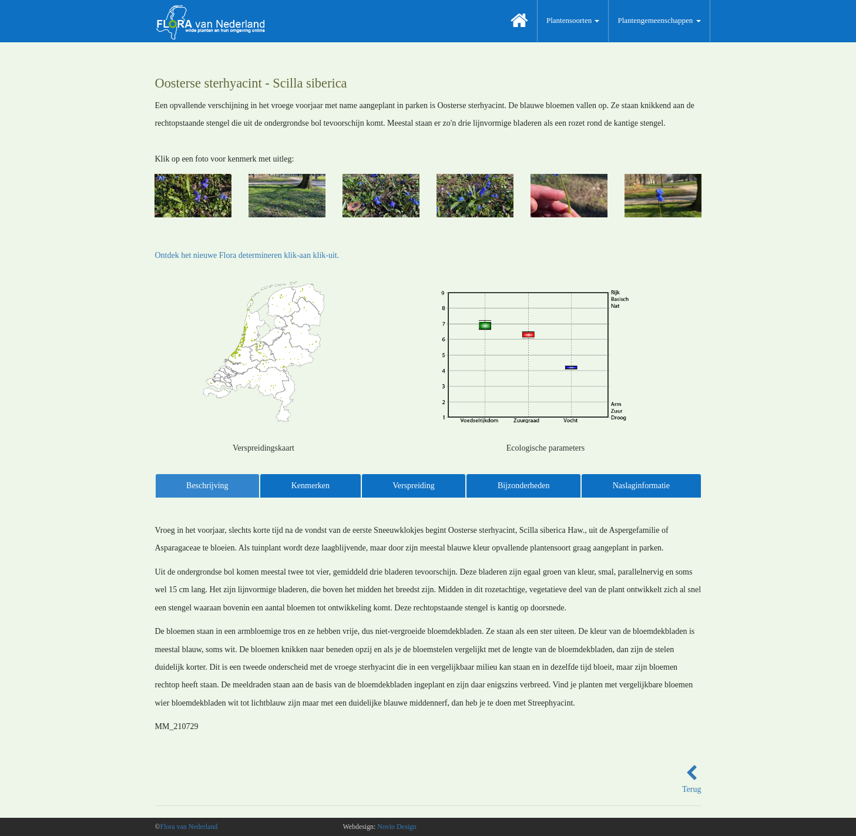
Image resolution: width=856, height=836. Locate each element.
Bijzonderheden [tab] (524, 485)
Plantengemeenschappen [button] (658, 20)
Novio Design (396, 826)
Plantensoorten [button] (573, 20)
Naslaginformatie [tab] (641, 485)
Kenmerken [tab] (310, 485)
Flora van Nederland (189, 826)
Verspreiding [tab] (413, 485)
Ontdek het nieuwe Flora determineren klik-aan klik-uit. (247, 255)
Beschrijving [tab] (207, 485)
